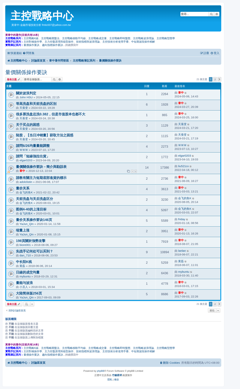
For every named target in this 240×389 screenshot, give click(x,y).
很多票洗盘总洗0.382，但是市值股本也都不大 (50, 114)
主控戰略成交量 (97, 38)
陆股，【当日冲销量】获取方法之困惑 (44, 135)
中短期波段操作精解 (143, 41)
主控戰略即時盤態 (119, 38)
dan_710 (25, 255)
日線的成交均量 (28, 272)
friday (181, 219)
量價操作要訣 (31, 45)
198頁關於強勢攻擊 (30, 241)
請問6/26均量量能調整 (33, 146)
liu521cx (183, 166)
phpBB (100, 370)
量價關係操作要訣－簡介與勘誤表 (41, 167)
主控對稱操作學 (33, 41)
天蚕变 (24, 107)
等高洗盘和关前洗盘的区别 (36, 104)
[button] (219, 79)
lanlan (182, 250)
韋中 (181, 92)
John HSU (26, 97)
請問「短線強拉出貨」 (33, 156)
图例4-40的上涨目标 (31, 209)
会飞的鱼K (26, 192)
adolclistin (26, 181)
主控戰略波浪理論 (143, 38)
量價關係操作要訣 (26, 72)
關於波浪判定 (26, 93)
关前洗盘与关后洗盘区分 (34, 199)
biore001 (25, 244)
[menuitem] (28, 53)
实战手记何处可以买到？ (34, 251)
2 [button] (215, 79)
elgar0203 (26, 160)
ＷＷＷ (24, 149)
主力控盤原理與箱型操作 (59, 41)
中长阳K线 (24, 262)
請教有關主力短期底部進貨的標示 (41, 178)
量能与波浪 (24, 283)
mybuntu (25, 276)
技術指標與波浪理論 (88, 41)
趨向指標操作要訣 (52, 45)
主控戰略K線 (31, 38)
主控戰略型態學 (166, 38)
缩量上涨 (22, 230)
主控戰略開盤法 (50, 38)
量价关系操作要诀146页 (34, 220)
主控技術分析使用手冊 (115, 41)
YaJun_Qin (27, 223)
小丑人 (24, 286)
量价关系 (22, 188)
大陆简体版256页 (29, 293)
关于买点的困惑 (28, 125)
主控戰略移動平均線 (74, 38)
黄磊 (22, 265)
